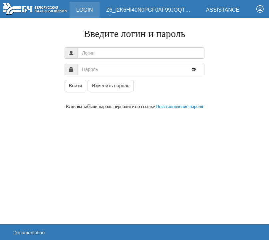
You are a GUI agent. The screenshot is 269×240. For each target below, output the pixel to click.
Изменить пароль (111, 85)
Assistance (222, 10)
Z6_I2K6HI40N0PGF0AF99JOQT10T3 (151, 12)
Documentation (29, 232)
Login (88, 7)
